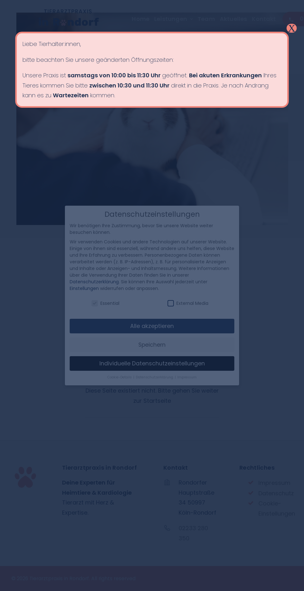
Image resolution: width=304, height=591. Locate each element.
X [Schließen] (291, 28)
